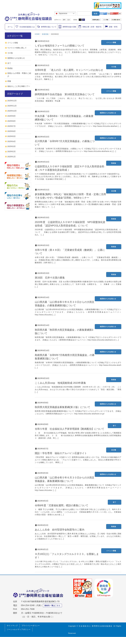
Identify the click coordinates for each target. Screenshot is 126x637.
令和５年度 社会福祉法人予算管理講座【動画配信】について (69, 428)
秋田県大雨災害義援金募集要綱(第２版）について (62, 407)
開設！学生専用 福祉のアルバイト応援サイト (61, 453)
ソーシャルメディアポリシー (18, 629)
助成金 (113, 163)
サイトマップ (12, 626)
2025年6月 (11, 131)
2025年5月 (11, 136)
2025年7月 (11, 126)
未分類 (113, 191)
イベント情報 (111, 42)
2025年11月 (12, 106)
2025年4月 (11, 141)
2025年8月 (11, 121)
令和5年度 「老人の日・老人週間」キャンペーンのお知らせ (69, 70)
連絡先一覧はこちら (52, 605)
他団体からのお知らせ (108, 113)
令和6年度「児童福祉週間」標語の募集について (61, 505)
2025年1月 (11, 157)
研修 (9, 81)
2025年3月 (11, 146)
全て (114, 425)
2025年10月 (12, 111)
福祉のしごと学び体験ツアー (18, 86)
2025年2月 (11, 151)
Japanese (61, 13)
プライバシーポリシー (31, 626)
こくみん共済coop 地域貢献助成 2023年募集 (60, 383)
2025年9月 (11, 116)
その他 (113, 67)
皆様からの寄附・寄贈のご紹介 (19, 74)
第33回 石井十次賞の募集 (50, 277)
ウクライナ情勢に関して (17, 48)
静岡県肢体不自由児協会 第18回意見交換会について (65, 94)
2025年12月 (12, 101)
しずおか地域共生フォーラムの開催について (59, 45)
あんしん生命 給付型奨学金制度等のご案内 (59, 529)
